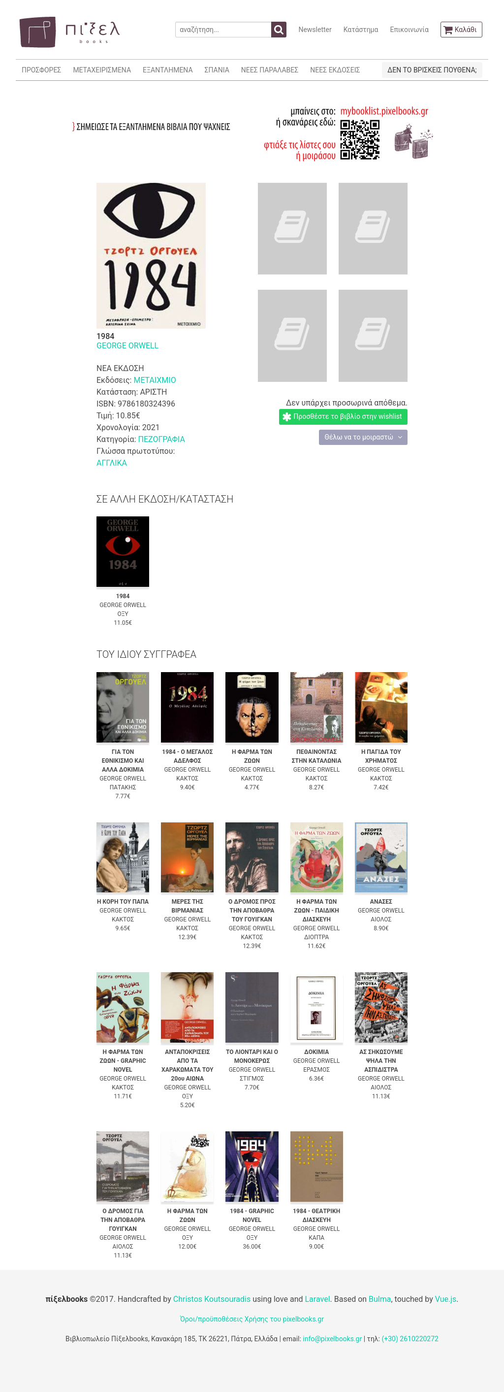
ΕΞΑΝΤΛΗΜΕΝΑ (167, 70)
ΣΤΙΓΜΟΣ (252, 1078)
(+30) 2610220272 (410, 1339)
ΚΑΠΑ (316, 1237)
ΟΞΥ (122, 614)
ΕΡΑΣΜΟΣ (316, 1069)
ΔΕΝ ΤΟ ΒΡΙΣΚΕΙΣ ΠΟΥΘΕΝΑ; (431, 70)
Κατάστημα (361, 30)
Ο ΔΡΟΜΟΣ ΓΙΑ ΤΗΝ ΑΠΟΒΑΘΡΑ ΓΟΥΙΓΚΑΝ (122, 1220)
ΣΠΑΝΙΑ (217, 70)
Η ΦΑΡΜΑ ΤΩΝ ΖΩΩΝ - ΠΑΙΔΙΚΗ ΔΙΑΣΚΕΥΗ (316, 910)
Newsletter (314, 30)
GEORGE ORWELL (127, 345)
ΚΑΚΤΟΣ (187, 778)
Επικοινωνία (409, 30)
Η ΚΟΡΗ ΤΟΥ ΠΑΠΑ (123, 901)
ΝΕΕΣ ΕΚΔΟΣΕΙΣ (335, 70)
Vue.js (446, 1299)
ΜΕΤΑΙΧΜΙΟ (154, 380)
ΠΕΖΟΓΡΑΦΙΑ (161, 439)
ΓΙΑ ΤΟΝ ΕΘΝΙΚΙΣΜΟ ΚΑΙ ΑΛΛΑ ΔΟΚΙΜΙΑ (123, 760)
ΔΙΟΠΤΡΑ (316, 937)
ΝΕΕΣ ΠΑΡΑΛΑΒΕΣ (270, 70)
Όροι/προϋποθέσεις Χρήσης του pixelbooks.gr (252, 1319)
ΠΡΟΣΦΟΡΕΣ (41, 70)
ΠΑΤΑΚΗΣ (123, 787)
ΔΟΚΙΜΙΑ (316, 1052)
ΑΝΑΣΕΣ (381, 901)
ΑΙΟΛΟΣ (381, 919)
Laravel (317, 1299)
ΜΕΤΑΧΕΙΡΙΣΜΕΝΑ (102, 70)
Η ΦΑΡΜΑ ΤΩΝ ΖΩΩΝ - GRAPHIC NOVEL (123, 1061)
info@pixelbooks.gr (332, 1339)
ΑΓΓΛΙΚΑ (111, 463)
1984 (123, 596)
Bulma (380, 1299)
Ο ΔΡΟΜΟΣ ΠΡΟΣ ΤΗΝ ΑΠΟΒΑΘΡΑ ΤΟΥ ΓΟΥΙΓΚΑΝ (252, 910)
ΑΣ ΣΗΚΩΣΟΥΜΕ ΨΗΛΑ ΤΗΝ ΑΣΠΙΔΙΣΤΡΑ (381, 1061)
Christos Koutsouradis (212, 1299)
